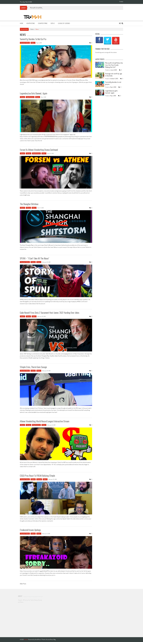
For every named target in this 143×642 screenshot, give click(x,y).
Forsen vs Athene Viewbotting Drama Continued (39, 149)
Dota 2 (53, 23)
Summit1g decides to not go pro (33, 39)
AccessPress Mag (51, 639)
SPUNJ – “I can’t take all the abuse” (34, 258)
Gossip (28, 153)
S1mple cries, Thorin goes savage (33, 367)
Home (21, 23)
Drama (22, 97)
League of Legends (64, 23)
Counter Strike (42, 23)
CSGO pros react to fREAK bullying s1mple (37, 475)
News (32, 43)
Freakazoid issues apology (30, 530)
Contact (121, 1)
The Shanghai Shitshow (29, 204)
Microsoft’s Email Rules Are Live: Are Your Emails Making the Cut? (114, 65)
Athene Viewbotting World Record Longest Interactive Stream (44, 421)
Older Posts (23, 584)
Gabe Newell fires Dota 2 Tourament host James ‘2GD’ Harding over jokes (49, 312)
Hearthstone (30, 23)
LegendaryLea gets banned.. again (33, 93)
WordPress (38, 639)
